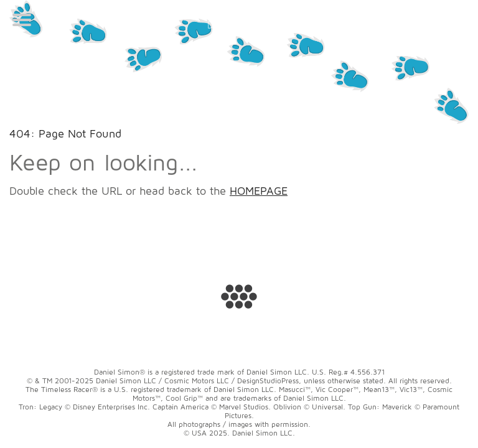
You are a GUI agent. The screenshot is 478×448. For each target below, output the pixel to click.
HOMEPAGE (259, 190)
